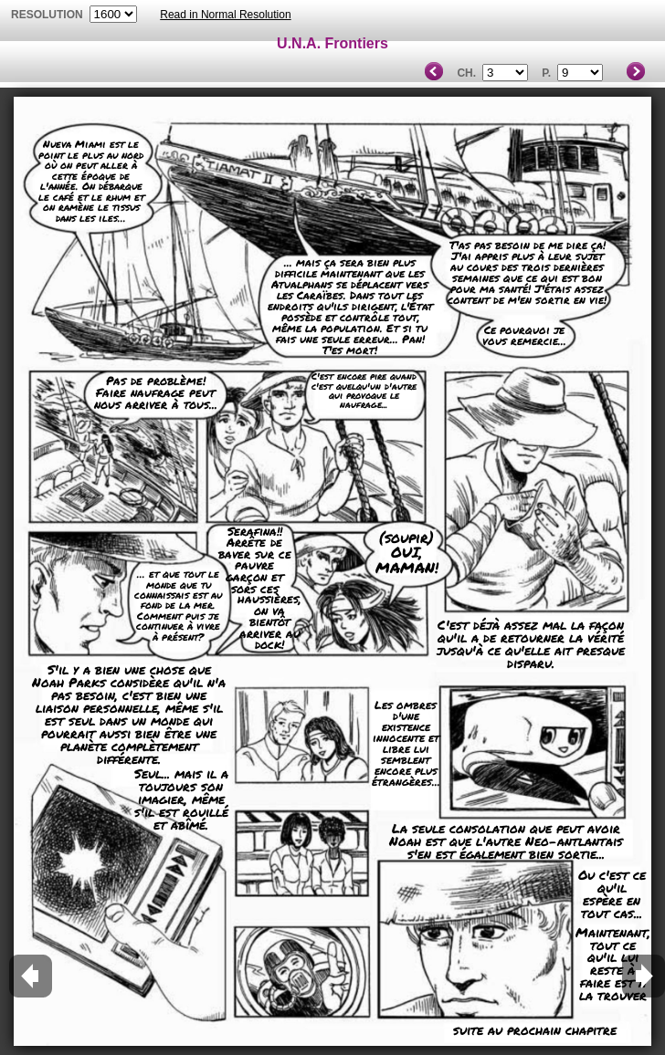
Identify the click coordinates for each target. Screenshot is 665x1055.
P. (546, 73)
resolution (48, 14)
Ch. (466, 73)
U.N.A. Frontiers (332, 43)
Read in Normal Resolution (225, 14)
